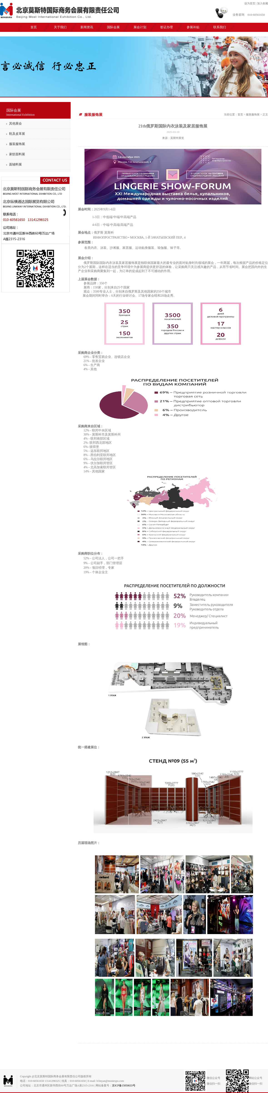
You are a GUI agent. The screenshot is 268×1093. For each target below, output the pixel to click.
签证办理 (166, 27)
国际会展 (113, 27)
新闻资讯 (86, 27)
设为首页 (249, 3)
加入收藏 (262, 3)
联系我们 (219, 27)
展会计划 (140, 27)
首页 (33, 27)
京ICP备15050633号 (123, 1085)
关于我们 (60, 27)
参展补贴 (193, 27)
